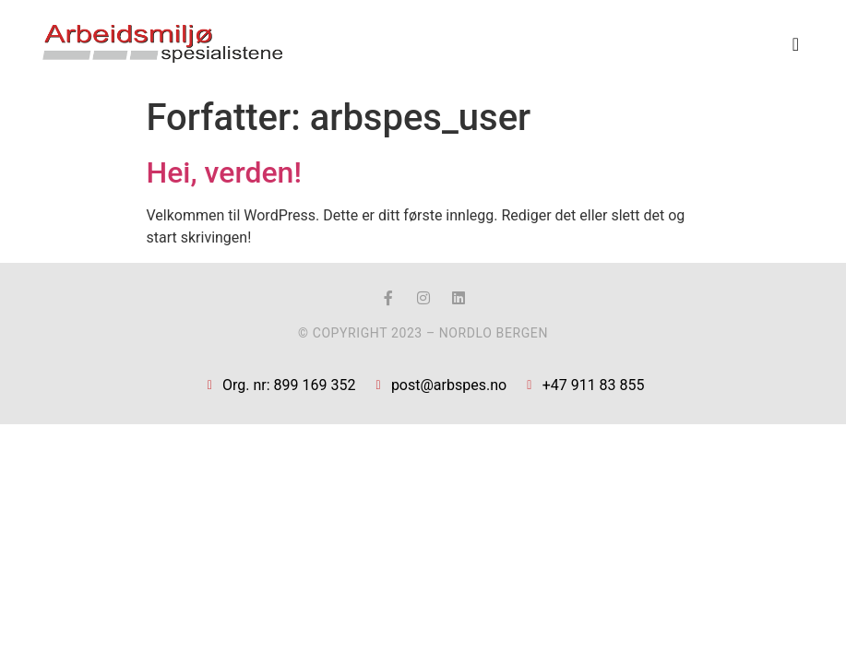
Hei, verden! (224, 172)
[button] (796, 44)
